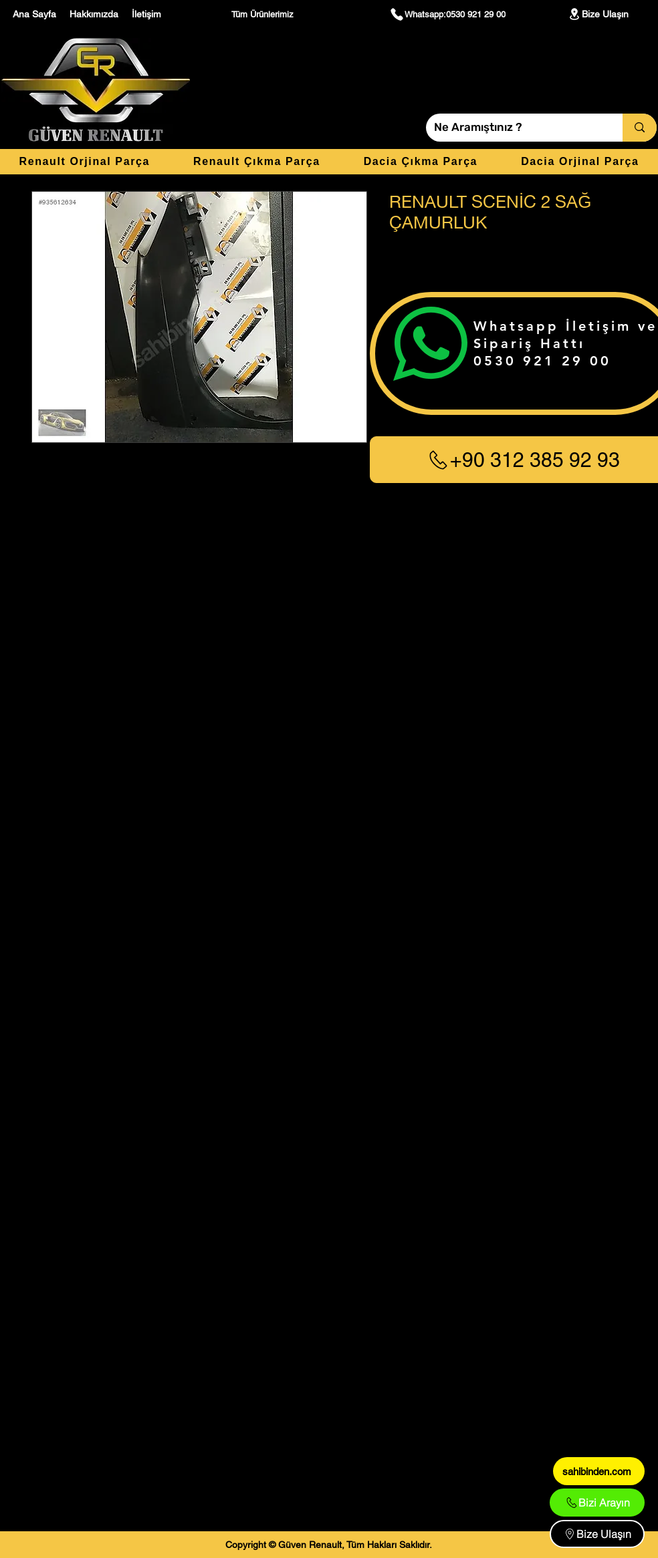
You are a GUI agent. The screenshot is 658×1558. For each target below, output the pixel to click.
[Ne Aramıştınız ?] (514, 128)
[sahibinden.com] (599, 1471)
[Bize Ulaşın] (598, 14)
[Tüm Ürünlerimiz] (264, 14)
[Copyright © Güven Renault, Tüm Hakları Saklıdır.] (329, 1544)
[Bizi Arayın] (597, 1503)
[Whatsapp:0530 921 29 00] (447, 14)
